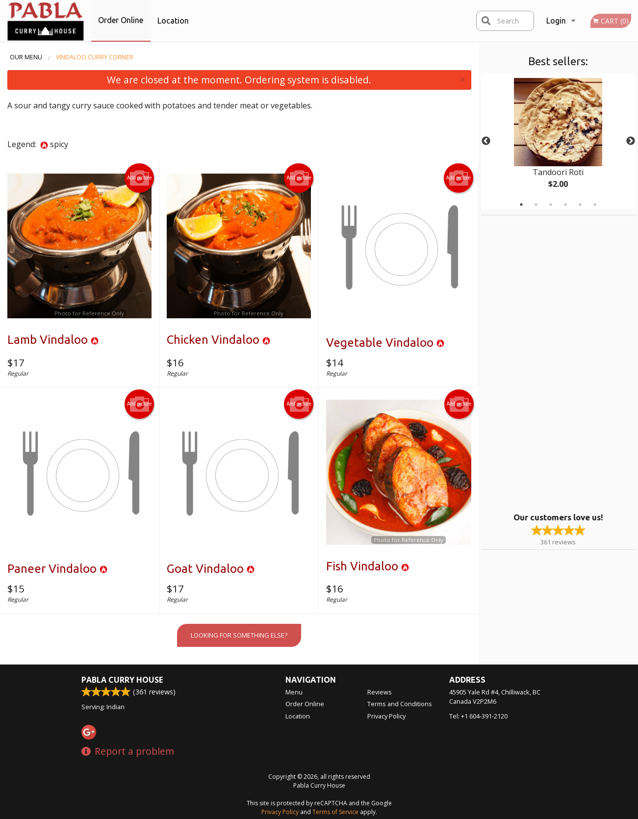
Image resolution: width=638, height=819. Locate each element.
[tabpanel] (558, 141)
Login (556, 20)
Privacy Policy (386, 716)
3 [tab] (551, 204)
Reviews (379, 692)
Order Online (120, 20)
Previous (486, 141)
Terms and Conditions (399, 703)
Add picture (139, 178)
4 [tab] (565, 204)
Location (173, 20)
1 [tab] (521, 204)
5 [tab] (580, 204)
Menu (294, 692)
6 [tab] (595, 204)
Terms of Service (335, 812)
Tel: (478, 716)
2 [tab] (536, 204)
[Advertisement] (542, 362)
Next (631, 141)
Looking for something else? (239, 635)
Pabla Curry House (122, 679)
